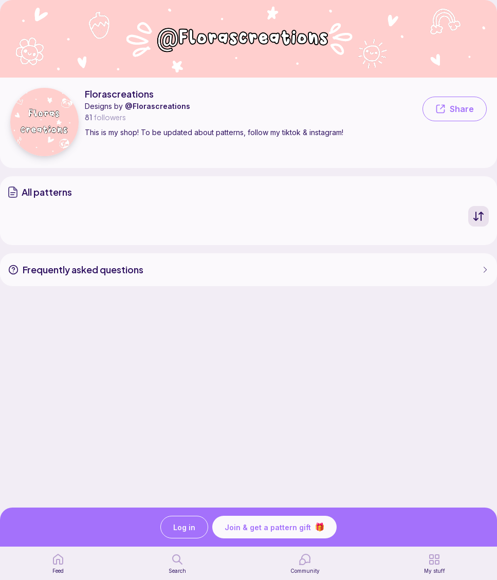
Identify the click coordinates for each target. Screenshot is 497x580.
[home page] (58, 563)
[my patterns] (434, 563)
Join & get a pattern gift (274, 527)
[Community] (305, 563)
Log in (184, 527)
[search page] (177, 563)
